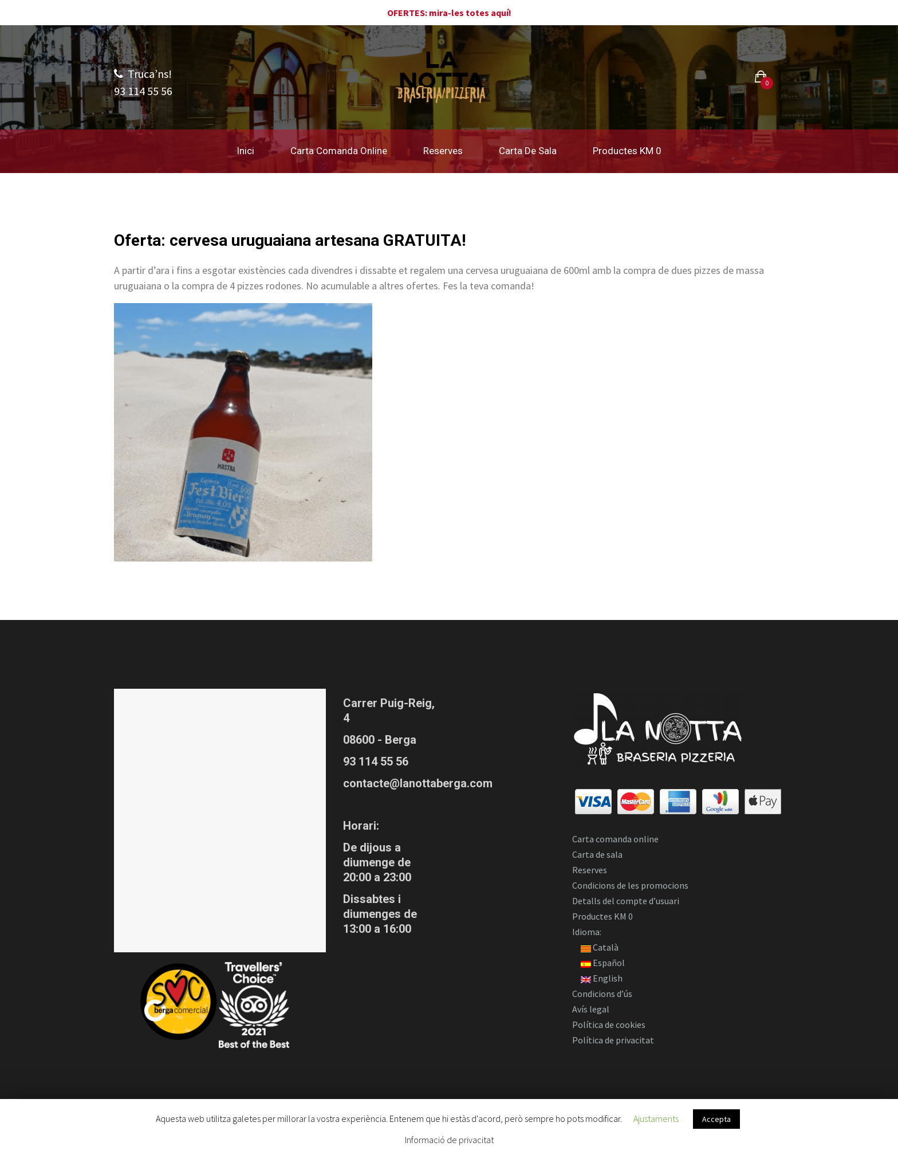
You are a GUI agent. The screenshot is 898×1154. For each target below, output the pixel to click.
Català (600, 947)
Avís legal (590, 1009)
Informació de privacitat (449, 1139)
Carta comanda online (338, 150)
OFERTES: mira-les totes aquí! (449, 12)
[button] (761, 78)
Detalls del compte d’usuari (625, 900)
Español (603, 962)
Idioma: (587, 931)
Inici (245, 150)
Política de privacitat (613, 1040)
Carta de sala (528, 150)
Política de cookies (608, 1024)
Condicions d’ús (602, 993)
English (602, 978)
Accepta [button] (716, 1119)
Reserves (443, 150)
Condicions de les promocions (630, 885)
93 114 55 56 (375, 761)
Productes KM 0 (627, 150)
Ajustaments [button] (656, 1118)
